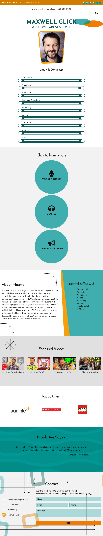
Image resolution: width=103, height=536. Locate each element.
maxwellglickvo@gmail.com (44, 9)
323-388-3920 (64, 9)
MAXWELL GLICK (51, 19)
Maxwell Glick (9, 2)
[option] (20, 379)
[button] (3, 379)
